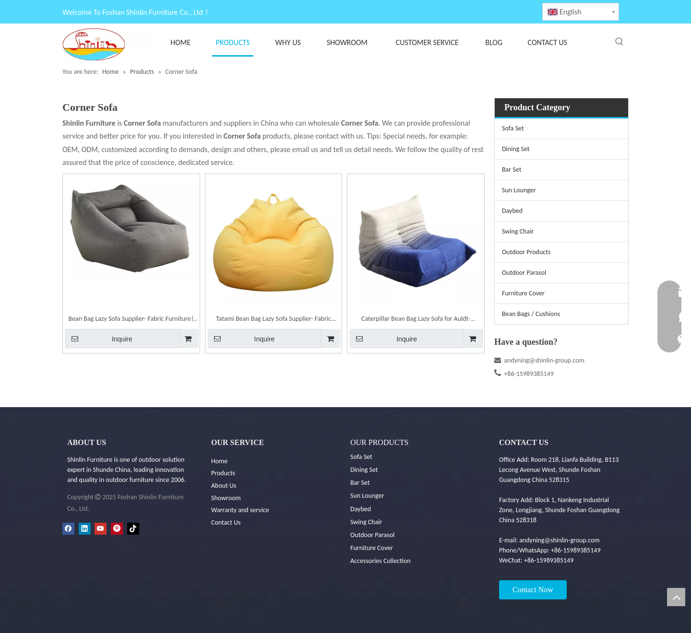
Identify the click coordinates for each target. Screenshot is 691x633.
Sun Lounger (519, 190)
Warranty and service (240, 510)
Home (219, 461)
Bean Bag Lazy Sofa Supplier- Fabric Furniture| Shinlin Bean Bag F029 (131, 320)
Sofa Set (513, 128)
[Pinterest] (117, 528)
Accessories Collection (380, 561)
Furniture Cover (523, 293)
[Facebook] (68, 528)
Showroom (226, 498)
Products (223, 473)
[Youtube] (101, 528)
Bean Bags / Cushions (531, 314)
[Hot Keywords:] (619, 41)
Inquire (98, 338)
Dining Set (516, 149)
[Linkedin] (85, 528)
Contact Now (532, 590)
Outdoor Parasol (524, 273)
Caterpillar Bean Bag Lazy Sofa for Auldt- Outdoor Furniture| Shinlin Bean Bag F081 (415, 320)
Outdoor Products (526, 252)
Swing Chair (518, 231)
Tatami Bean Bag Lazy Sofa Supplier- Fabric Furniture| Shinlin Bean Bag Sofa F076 (273, 320)
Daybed (512, 211)
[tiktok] (133, 528)
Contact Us (226, 522)
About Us (224, 485)
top (676, 597)
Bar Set (511, 169)
